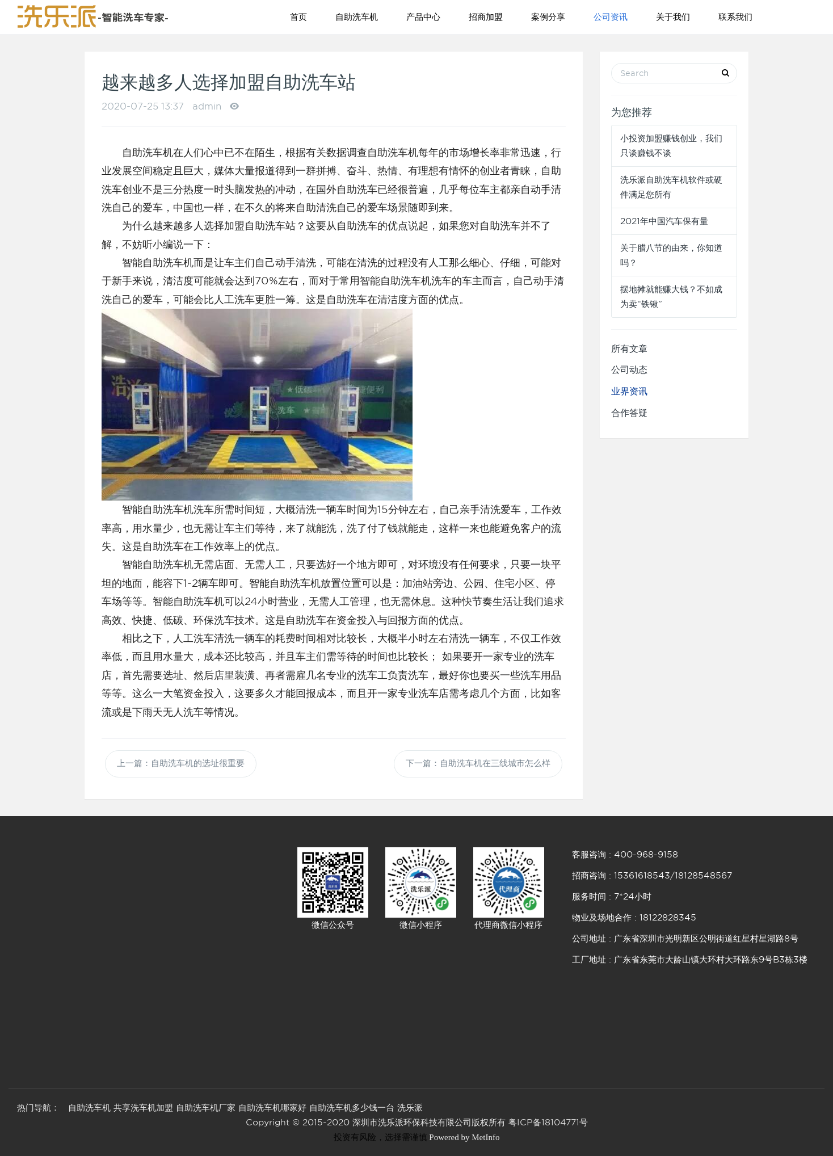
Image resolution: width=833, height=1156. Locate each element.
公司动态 (629, 369)
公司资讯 (611, 17)
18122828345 (668, 918)
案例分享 (548, 17)
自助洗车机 (356, 17)
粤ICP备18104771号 (548, 1122)
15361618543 (642, 876)
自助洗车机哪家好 (272, 1108)
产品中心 (423, 17)
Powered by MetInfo (464, 1137)
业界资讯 (629, 391)
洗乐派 (410, 1108)
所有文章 (629, 348)
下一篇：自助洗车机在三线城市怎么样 (478, 764)
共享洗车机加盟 (143, 1108)
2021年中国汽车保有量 (664, 221)
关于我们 (673, 17)
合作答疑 (629, 412)
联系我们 (735, 17)
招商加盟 (486, 17)
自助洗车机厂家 (205, 1108)
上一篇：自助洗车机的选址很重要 (181, 764)
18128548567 (703, 876)
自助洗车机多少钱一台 (351, 1108)
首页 (298, 17)
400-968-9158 (646, 855)
